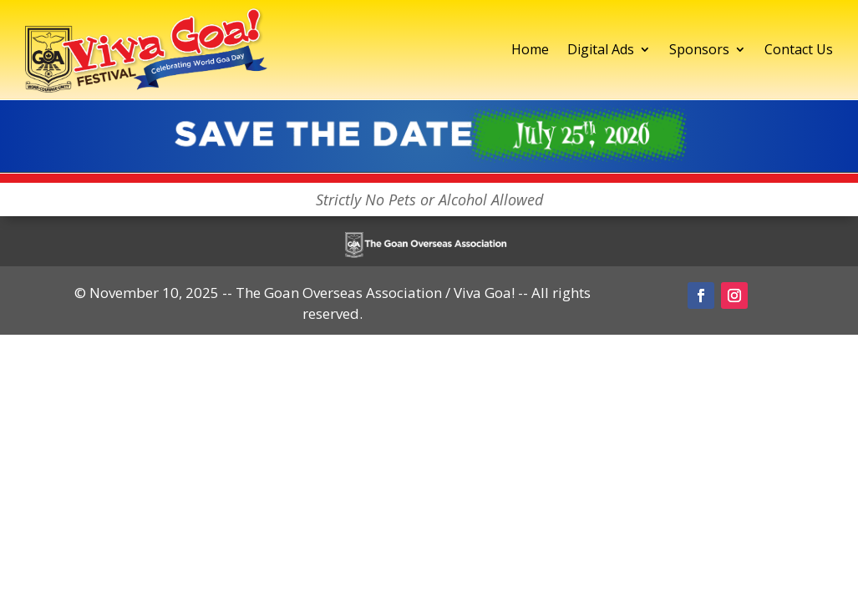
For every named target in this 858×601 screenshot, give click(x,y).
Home (530, 49)
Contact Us (798, 49)
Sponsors (699, 49)
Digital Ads (600, 49)
